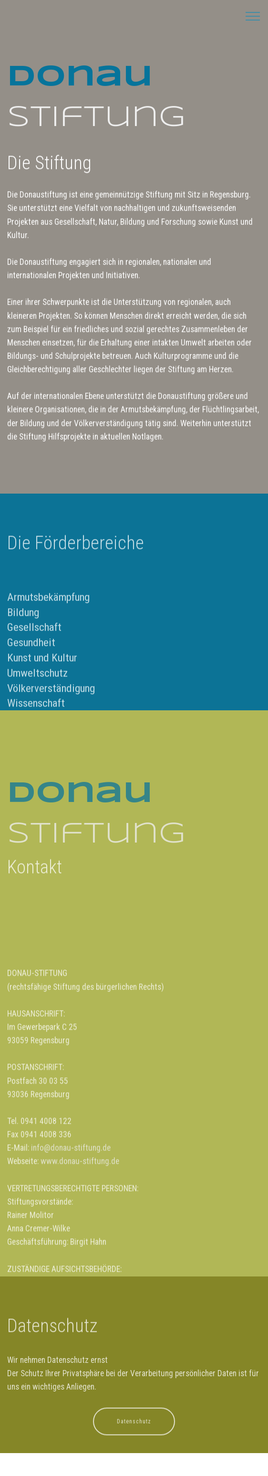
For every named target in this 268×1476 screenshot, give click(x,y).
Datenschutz (134, 1427)
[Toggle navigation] (253, 15)
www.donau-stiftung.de (80, 1240)
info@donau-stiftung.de (71, 1227)
